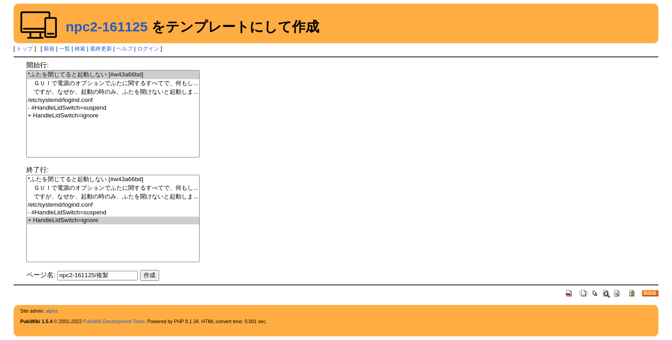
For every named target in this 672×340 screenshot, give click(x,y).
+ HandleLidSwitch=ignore (113, 116)
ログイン (148, 49)
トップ (24, 49)
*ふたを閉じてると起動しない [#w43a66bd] (113, 75)
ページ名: (40, 275)
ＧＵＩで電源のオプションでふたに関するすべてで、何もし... (113, 83)
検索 (80, 49)
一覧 (64, 49)
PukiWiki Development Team (114, 321)
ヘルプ (124, 49)
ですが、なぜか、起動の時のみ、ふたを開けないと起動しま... (113, 92)
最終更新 (101, 49)
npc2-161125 (107, 26)
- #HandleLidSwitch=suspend (113, 108)
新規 (49, 49)
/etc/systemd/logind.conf (113, 100)
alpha (52, 311)
